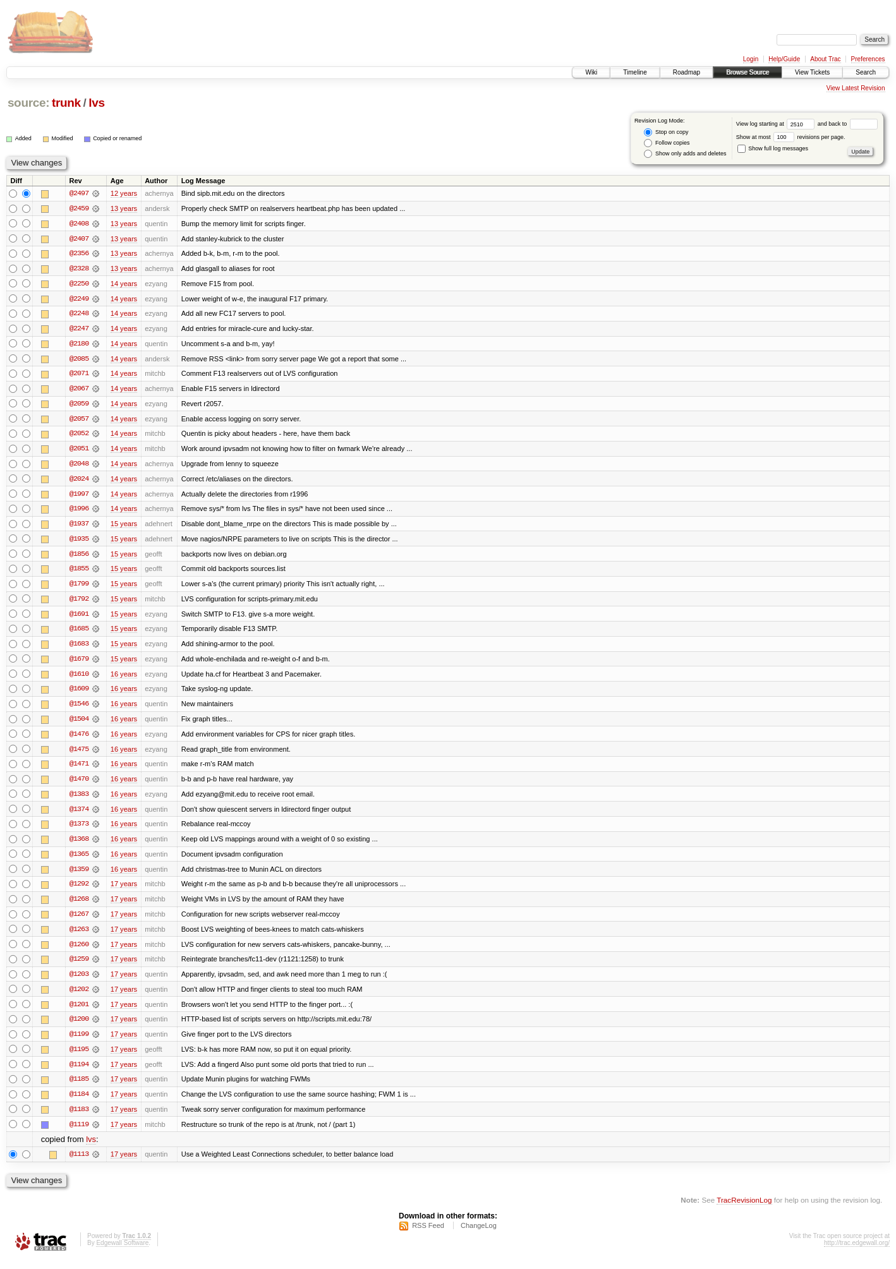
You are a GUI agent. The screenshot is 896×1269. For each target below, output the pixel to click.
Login (750, 59)
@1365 (79, 860)
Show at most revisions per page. (790, 137)
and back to (848, 124)
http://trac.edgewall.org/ (857, 1252)
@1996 (79, 512)
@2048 (79, 466)
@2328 (79, 269)
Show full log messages (772, 148)
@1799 (79, 587)
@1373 (79, 830)
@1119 (79, 1133)
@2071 (79, 375)
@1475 (79, 754)
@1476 (79, 739)
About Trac (825, 59)
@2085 (79, 360)
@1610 (79, 678)
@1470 (79, 784)
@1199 (79, 1042)
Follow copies (666, 143)
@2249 (79, 299)
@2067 (79, 390)
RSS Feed (428, 1235)
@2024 (79, 481)
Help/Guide (784, 59)
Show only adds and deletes (685, 154)
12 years (124, 193)
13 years (124, 208)
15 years (124, 527)
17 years (124, 890)
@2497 (79, 193)
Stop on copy (666, 132)
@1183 (79, 1118)
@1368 (79, 845)
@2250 (79, 284)
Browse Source (747, 72)
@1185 (79, 1088)
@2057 (79, 421)
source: (28, 102)
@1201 (79, 1012)
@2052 (79, 436)
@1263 (79, 936)
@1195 (79, 1057)
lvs (96, 102)
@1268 (79, 906)
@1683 (79, 648)
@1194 (79, 1073)
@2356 (79, 254)
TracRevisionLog (744, 1209)
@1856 (79, 557)
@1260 (79, 951)
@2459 (79, 208)
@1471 (79, 769)
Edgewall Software (122, 1252)
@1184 (79, 1103)
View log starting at (777, 124)
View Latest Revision (855, 88)
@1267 (79, 921)
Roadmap (686, 72)
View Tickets (812, 72)
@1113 (79, 1163)
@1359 (79, 875)
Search (866, 72)
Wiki (591, 72)
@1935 (79, 542)
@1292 (79, 891)
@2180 (79, 345)
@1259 (79, 966)
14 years (124, 284)
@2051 (79, 451)
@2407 (79, 239)
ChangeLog (479, 1235)
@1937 (79, 527)
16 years (124, 678)
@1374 (79, 815)
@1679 (79, 663)
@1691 (79, 618)
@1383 (79, 800)
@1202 (79, 997)
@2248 (79, 315)
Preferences (868, 59)
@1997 (79, 496)
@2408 (79, 224)
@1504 (79, 724)
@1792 (79, 603)
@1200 (79, 1027)
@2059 (79, 405)
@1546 (79, 709)
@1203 (79, 982)
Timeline (634, 72)
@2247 (79, 330)
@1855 (79, 572)
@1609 (79, 694)
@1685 (79, 633)
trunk (66, 102)
